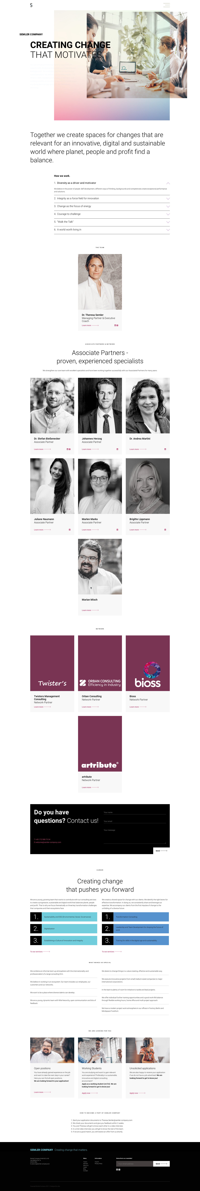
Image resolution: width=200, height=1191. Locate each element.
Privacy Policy (98, 1163)
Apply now (86, 1093)
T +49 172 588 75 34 (42, 839)
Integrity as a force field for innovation (78, 198)
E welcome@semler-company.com (47, 842)
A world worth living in (69, 229)
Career (85, 1167)
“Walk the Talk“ (65, 221)
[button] (166, 5)
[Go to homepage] (31, 5)
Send (158, 851)
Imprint (97, 1161)
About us (85, 1165)
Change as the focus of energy (74, 206)
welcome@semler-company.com (40, 1164)
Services (85, 1163)
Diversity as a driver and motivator (76, 183)
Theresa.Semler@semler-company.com (117, 1120)
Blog (84, 1169)
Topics (85, 1161)
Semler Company (31, 34)
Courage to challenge (68, 214)
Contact (85, 1170)
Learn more (86, 325)
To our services (36, 952)
